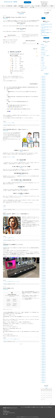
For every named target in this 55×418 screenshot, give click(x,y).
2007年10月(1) (44, 343)
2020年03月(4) (44, 147)
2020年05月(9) (44, 144)
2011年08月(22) (44, 309)
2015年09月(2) (44, 231)
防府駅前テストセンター (24, 7)
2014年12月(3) (44, 246)
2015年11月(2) (44, 228)
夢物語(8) (42, 57)
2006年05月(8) (44, 367)
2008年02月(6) (44, 340)
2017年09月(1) (44, 194)
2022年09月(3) (44, 100)
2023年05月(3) (44, 87)
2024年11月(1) (44, 76)
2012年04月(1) (44, 296)
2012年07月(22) (44, 291)
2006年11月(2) (44, 359)
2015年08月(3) (44, 233)
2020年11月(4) (44, 134)
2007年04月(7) (44, 351)
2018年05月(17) (44, 183)
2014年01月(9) (44, 262)
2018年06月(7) (44, 181)
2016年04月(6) (44, 220)
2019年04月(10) (44, 165)
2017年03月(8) (44, 204)
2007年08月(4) (44, 346)
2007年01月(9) (44, 356)
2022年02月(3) (44, 110)
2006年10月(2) (44, 361)
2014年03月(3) (44, 259)
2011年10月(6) (44, 306)
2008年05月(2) (44, 335)
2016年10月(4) (44, 212)
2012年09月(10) (44, 288)
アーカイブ (46, 73)
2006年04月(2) (44, 369)
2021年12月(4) (44, 113)
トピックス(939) (43, 68)
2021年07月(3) (44, 121)
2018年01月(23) (44, 189)
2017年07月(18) (44, 197)
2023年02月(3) (44, 92)
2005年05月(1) (44, 380)
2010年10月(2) (44, 317)
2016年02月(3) (44, 223)
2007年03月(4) (44, 353)
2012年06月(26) (44, 293)
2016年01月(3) (44, 225)
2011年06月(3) (44, 312)
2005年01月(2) (44, 382)
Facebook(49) (43, 52)
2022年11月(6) (44, 97)
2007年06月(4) (44, 348)
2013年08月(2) (44, 270)
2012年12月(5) (44, 283)
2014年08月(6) (44, 251)
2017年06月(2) (44, 199)
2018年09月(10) (44, 176)
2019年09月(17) (44, 157)
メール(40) (42, 65)
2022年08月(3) (44, 102)
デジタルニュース (13, 281)
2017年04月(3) (44, 202)
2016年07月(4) (44, 215)
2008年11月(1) (44, 330)
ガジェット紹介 (32, 7)
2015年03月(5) (44, 241)
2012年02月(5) (44, 299)
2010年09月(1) (44, 319)
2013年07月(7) (44, 272)
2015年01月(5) (44, 244)
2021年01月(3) (44, 131)
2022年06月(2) (44, 105)
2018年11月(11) (44, 173)
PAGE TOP (51, 403)
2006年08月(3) (44, 364)
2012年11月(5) (44, 285)
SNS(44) (42, 60)
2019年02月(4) (44, 168)
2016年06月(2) (44, 217)
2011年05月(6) (44, 314)
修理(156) (42, 44)
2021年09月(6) (44, 118)
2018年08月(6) (44, 178)
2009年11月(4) (44, 322)
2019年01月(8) (44, 170)
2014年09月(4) (44, 249)
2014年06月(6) (44, 254)
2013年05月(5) (44, 275)
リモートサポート (27, 2)
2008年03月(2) (44, 338)
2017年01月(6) (44, 207)
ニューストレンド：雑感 (10, 122)
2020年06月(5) (44, 142)
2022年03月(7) (44, 108)
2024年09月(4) (44, 79)
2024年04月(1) (44, 84)
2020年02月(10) (44, 149)
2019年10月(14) (44, 155)
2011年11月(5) (44, 304)
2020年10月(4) (44, 136)
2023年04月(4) (44, 89)
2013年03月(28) (44, 278)
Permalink (5, 209)
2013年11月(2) (44, 265)
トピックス (4, 122)
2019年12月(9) (44, 152)
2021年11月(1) (44, 115)
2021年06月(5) (44, 123)
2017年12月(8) (44, 191)
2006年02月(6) (44, 372)
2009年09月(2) (44, 325)
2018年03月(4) (44, 186)
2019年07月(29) (44, 160)
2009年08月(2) (44, 327)
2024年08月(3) (44, 81)
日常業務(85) (43, 47)
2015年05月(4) (44, 238)
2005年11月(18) (44, 377)
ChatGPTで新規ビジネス (44, 35)
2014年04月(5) (44, 257)
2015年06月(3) (44, 236)
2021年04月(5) (44, 126)
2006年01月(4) (44, 374)
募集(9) (42, 70)
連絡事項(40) (43, 49)
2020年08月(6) (44, 139)
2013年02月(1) (44, 280)
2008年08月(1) (44, 333)
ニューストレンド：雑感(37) (45, 55)
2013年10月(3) (44, 267)
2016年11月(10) (44, 210)
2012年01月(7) (44, 301)
